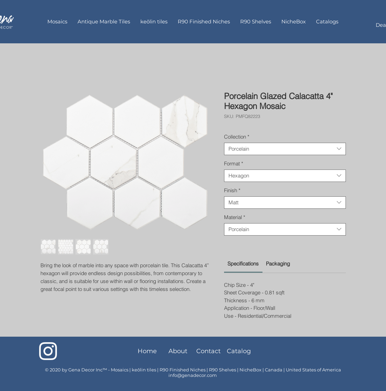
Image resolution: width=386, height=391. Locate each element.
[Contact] (208, 351)
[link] (243, 263)
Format (233, 164)
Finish (232, 190)
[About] (178, 351)
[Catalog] (239, 351)
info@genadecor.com (192, 375)
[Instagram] (48, 351)
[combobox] (285, 149)
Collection (236, 137)
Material (234, 217)
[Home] (147, 351)
